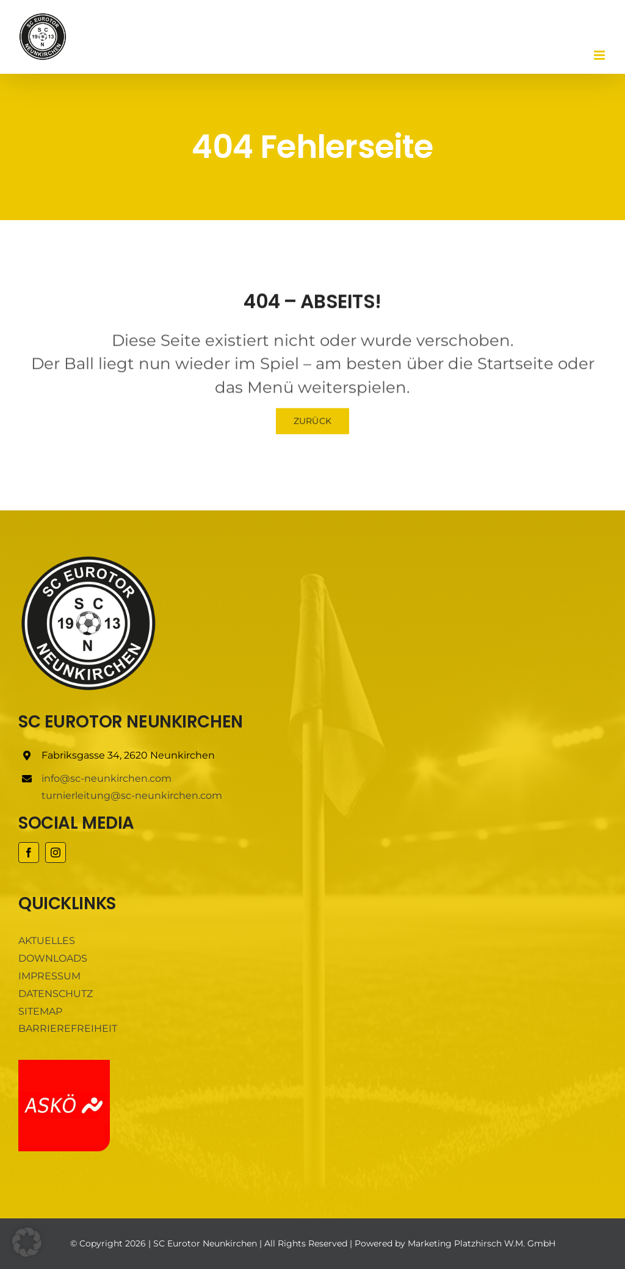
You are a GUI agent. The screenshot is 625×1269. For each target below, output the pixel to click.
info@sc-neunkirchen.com (107, 778)
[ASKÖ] (64, 1064)
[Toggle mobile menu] (600, 55)
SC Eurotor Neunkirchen (205, 1243)
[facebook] (28, 852)
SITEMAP (40, 1011)
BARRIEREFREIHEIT (67, 1028)
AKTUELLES (46, 940)
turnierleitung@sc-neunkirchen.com (132, 795)
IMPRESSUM (49, 976)
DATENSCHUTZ (55, 993)
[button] (27, 1242)
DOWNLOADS (52, 958)
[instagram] (55, 852)
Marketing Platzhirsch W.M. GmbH (481, 1243)
